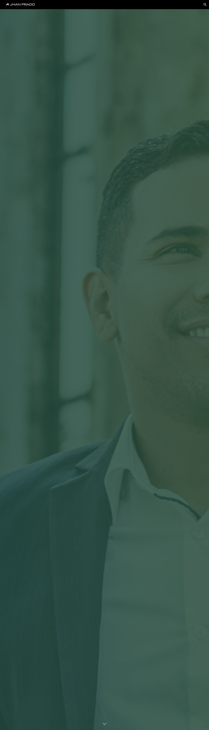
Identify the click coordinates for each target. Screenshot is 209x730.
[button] (205, 4)
